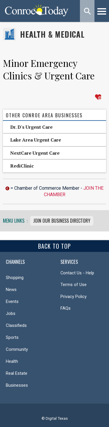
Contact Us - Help (77, 273)
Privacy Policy (73, 296)
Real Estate (16, 373)
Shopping (15, 277)
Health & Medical (52, 34)
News (11, 289)
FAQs (65, 308)
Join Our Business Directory (61, 220)
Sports (12, 337)
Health (12, 361)
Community (17, 349)
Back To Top (54, 246)
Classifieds (16, 325)
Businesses (17, 385)
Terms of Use (73, 284)
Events (12, 301)
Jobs (10, 313)
